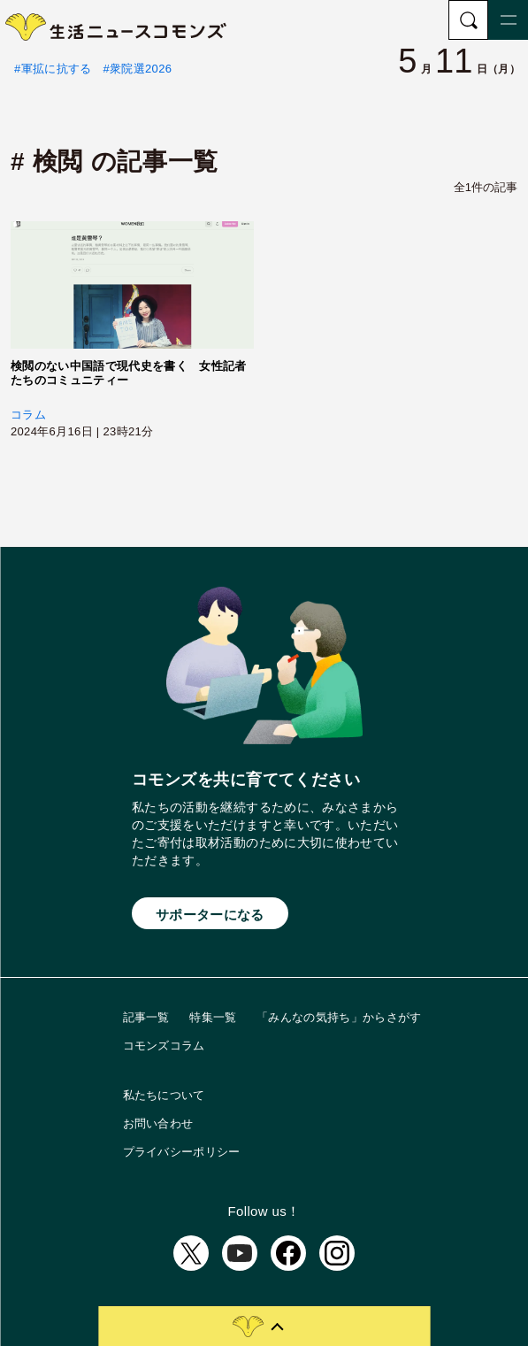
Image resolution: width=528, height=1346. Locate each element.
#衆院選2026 (137, 68)
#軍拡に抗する (53, 68)
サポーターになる (210, 914)
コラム (28, 414)
